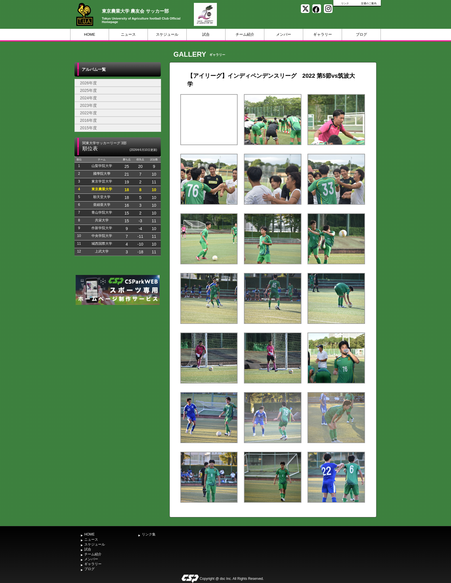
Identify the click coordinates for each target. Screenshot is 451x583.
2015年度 (88, 128)
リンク (345, 3)
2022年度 (88, 113)
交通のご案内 (369, 3)
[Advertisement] (117, 349)
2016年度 (88, 120)
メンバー (283, 34)
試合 (206, 34)
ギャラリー (322, 34)
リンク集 (149, 534)
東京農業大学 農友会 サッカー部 (135, 11)
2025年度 (88, 90)
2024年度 (88, 98)
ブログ (361, 34)
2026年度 (88, 83)
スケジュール (167, 34)
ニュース (128, 34)
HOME (89, 34)
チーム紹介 (245, 34)
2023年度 (88, 105)
